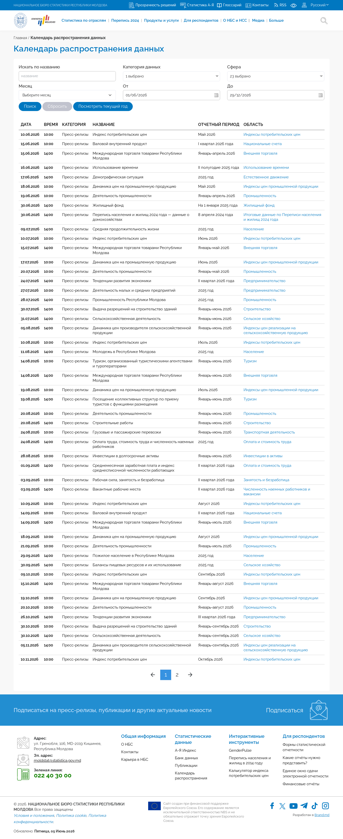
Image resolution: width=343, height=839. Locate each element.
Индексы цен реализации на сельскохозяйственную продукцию (276, 330)
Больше (276, 20)
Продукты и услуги (162, 20)
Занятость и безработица (266, 480)
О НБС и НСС (236, 20)
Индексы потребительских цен (272, 134)
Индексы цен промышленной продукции (281, 186)
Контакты (129, 752)
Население (254, 229)
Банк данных (186, 758)
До (230, 86)
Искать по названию (39, 66)
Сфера (234, 66)
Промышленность (260, 196)
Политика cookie (71, 815)
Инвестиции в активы (263, 456)
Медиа (259, 20)
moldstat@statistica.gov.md (57, 760)
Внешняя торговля (260, 153)
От (125, 86)
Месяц (25, 86)
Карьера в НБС (134, 759)
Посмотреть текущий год (102, 106)
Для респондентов (202, 20)
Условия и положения (34, 815)
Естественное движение (266, 177)
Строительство (257, 309)
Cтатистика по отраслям (84, 20)
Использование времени (266, 167)
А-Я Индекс (185, 750)
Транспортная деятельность (269, 432)
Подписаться (284, 710)
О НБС (127, 744)
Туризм (250, 361)
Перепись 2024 (125, 20)
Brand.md (321, 815)
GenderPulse (240, 750)
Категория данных (142, 66)
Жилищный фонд (259, 205)
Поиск (30, 106)
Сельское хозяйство (262, 318)
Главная (20, 38)
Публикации (186, 765)
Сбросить (57, 106)
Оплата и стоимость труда (267, 442)
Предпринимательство (264, 281)
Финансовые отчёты (301, 784)
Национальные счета (263, 144)
